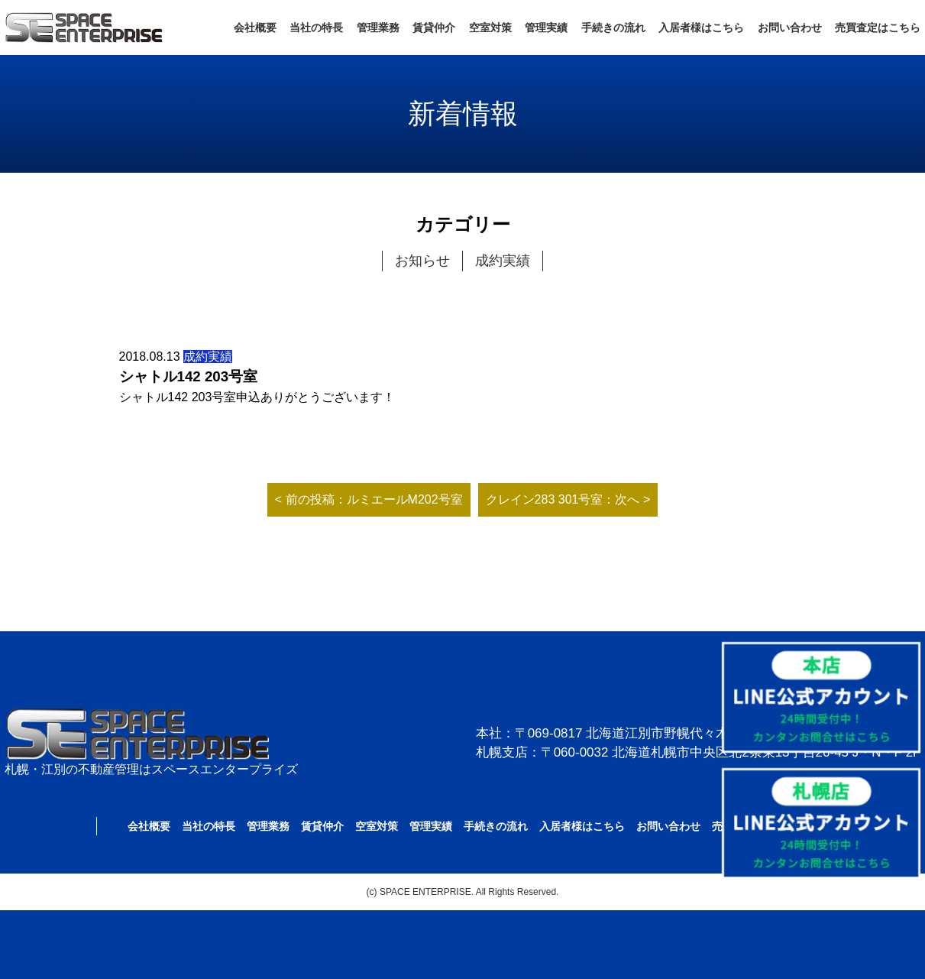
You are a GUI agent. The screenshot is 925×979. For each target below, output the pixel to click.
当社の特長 (316, 27)
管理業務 (378, 27)
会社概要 (255, 27)
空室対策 (490, 27)
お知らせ (422, 260)
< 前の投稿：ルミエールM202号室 (369, 499)
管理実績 (546, 27)
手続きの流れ (613, 27)
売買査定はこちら (877, 27)
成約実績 (502, 260)
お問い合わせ (790, 27)
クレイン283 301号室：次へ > (568, 499)
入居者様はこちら (701, 27)
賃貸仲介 (433, 27)
